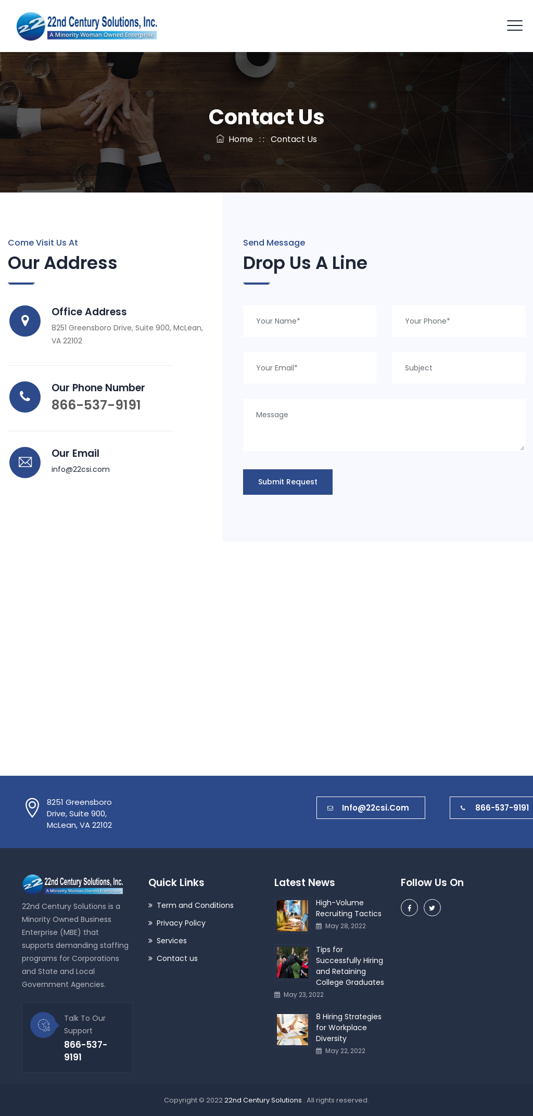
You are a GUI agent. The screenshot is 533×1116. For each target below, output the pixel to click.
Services (172, 940)
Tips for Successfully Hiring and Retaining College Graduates (350, 965)
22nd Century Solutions (263, 1100)
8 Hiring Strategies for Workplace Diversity (349, 1027)
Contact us (177, 958)
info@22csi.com (81, 469)
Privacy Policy (181, 923)
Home (234, 139)
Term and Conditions (195, 905)
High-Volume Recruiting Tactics (349, 908)
